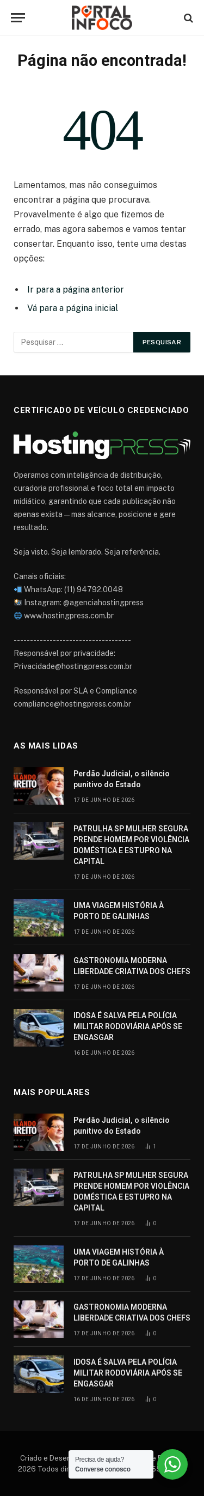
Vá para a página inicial (72, 308)
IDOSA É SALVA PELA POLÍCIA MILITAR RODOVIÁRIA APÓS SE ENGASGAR (127, 1026)
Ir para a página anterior (75, 289)
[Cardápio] (18, 17)
